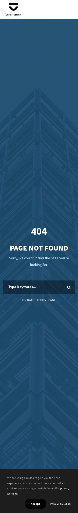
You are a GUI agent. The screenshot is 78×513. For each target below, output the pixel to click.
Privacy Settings (60, 503)
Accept (35, 504)
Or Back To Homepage (39, 300)
